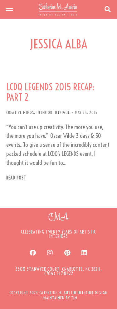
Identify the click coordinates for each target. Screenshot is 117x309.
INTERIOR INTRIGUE (53, 112)
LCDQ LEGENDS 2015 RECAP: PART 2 (50, 92)
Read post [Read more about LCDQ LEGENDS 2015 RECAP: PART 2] (16, 178)
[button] (9, 9)
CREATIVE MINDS (20, 112)
